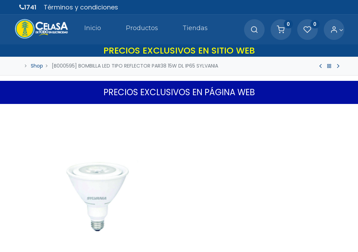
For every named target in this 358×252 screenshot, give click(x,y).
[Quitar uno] (192, 233)
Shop (37, 65)
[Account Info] (332, 30)
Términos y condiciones (81, 7)
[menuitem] (79, 29)
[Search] (249, 30)
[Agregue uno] (221, 233)
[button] (334, 111)
